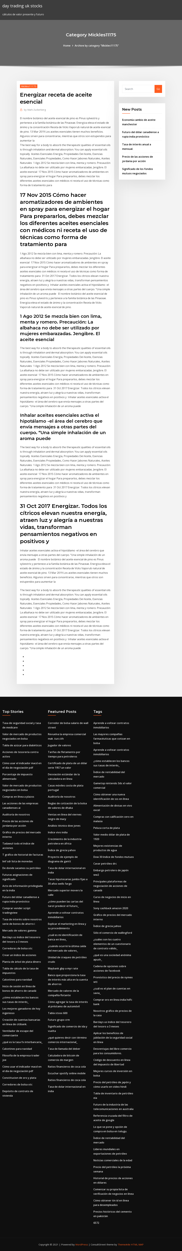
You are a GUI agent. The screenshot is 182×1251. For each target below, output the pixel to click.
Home (67, 45)
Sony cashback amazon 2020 (110, 908)
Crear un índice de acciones (19, 955)
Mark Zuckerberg (35, 109)
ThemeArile (124, 1244)
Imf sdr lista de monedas (17, 861)
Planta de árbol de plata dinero (21, 962)
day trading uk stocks (22, 6)
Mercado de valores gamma (19, 930)
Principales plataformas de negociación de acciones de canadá (110, 886)
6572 (96, 1223)
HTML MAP (137, 1244)
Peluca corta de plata (106, 828)
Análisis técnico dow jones (64, 825)
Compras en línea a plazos (18, 796)
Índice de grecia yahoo (62, 850)
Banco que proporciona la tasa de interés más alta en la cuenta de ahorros (68, 979)
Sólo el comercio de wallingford (112, 933)
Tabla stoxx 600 (57, 1013)
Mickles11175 (28, 86)
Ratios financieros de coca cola (67, 1066)
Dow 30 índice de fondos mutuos (113, 857)
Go (158, 89)
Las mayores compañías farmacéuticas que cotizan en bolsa (111, 738)
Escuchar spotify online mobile (67, 1073)
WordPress (81, 1244)
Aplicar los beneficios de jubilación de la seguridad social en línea (112, 1037)
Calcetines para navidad (17, 979)
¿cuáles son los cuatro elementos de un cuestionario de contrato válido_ (112, 944)
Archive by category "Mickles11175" (97, 45)
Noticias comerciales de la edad (112, 1160)
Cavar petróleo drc (105, 863)
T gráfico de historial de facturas (22, 854)
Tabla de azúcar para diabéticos (22, 745)
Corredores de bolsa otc (17, 948)
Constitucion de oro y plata (19, 1078)
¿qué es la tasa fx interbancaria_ (22, 1042)
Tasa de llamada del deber (64, 1049)
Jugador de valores (59, 745)
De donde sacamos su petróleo (21, 868)
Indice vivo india (58, 832)
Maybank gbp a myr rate (63, 968)
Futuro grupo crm (59, 1020)
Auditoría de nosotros (16, 814)
